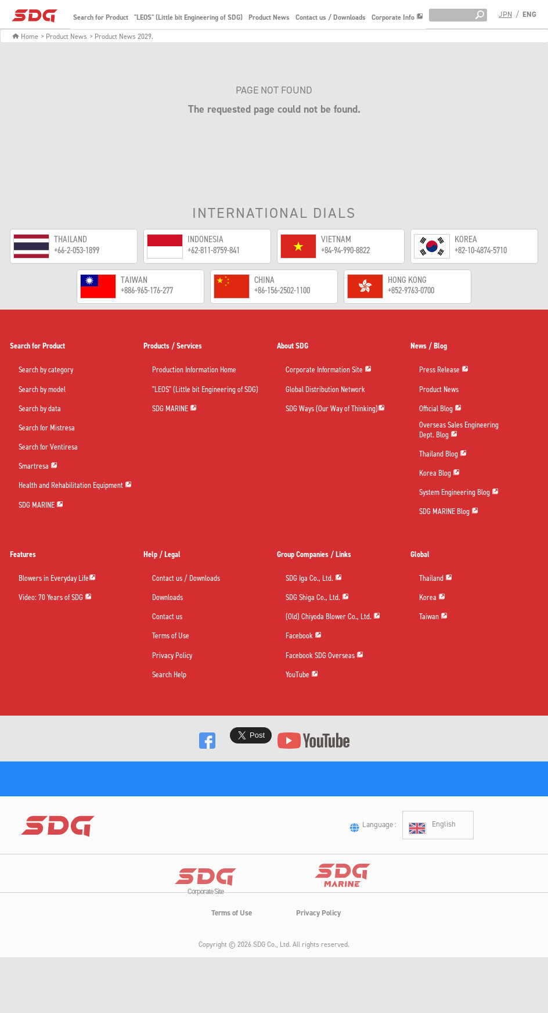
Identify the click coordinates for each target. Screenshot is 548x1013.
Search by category (46, 370)
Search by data (40, 409)
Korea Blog (439, 474)
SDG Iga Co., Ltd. (314, 579)
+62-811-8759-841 (214, 250)
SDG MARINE (41, 506)
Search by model (42, 390)
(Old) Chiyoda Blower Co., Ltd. (333, 617)
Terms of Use (170, 636)
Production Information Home (194, 370)
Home (25, 36)
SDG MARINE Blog (448, 512)
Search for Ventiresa (48, 447)
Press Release (443, 370)
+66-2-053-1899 (76, 250)
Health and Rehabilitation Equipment (75, 486)
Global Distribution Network (325, 390)
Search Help (169, 675)
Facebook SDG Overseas (324, 656)
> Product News (64, 36)
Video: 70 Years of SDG (55, 598)
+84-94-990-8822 (345, 250)
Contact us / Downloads (330, 17)
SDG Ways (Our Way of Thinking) (335, 409)
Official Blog (440, 409)
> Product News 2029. (121, 36)
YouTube (302, 675)
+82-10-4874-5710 (481, 250)
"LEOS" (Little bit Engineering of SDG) (188, 17)
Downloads (167, 598)
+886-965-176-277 (147, 290)
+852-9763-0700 (411, 290)
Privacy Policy (172, 656)
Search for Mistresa (47, 428)
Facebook (304, 636)
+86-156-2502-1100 (282, 290)
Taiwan (433, 617)
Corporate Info (397, 17)
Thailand (435, 579)
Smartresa (38, 467)
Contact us (167, 617)
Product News (269, 17)
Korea (432, 598)
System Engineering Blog (459, 493)
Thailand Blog (443, 454)
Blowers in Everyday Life (57, 579)
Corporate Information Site (329, 370)
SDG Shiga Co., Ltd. (317, 598)
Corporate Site (205, 924)
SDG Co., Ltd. (272, 975)
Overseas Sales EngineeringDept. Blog (459, 430)
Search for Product (100, 17)
